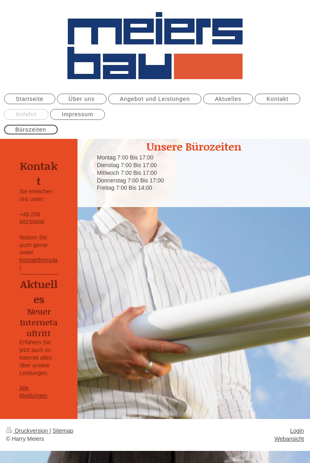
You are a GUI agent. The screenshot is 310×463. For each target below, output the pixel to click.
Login (297, 430)
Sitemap (62, 430)
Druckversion (27, 430)
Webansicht (289, 439)
